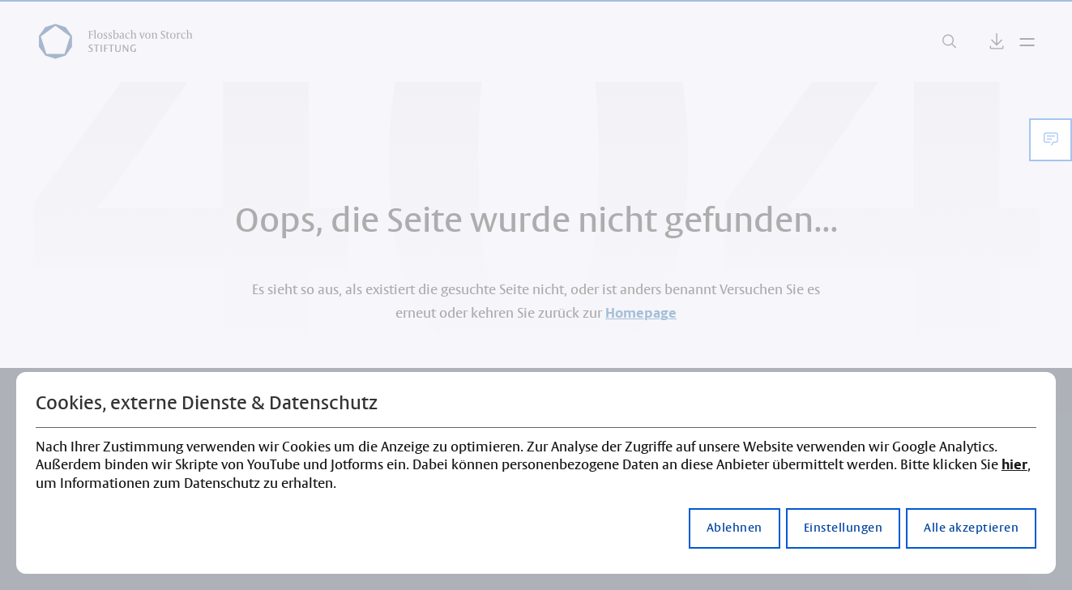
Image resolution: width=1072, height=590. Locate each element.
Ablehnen (734, 528)
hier (1014, 465)
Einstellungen (843, 528)
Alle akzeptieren (971, 528)
